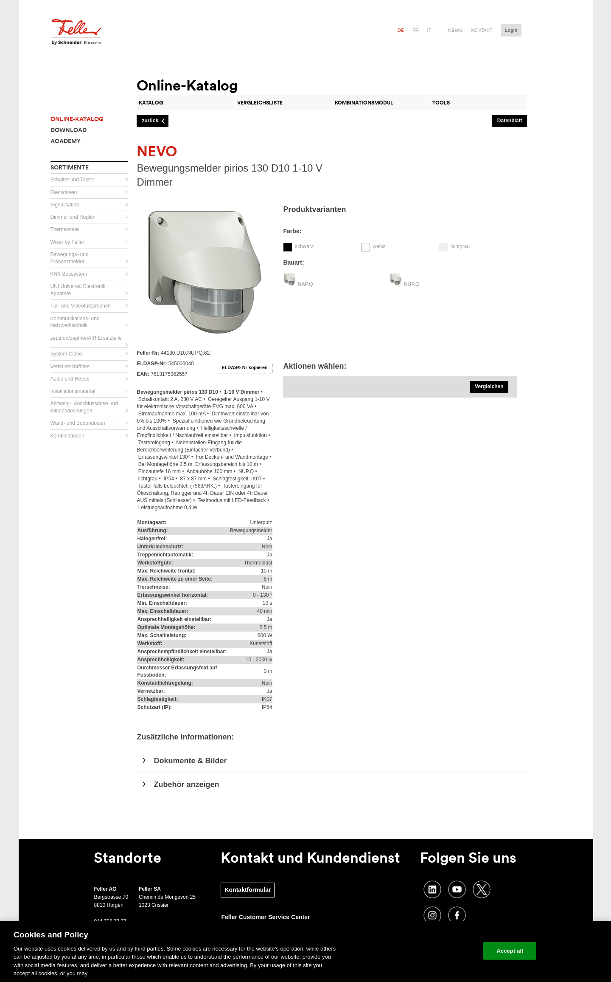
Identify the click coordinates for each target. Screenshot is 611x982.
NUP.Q (411, 284)
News (455, 30)
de (401, 30)
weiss (379, 246)
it (429, 30)
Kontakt (481, 30)
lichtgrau (460, 246)
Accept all (509, 951)
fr (415, 30)
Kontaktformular (247, 889)
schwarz (304, 246)
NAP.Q (305, 284)
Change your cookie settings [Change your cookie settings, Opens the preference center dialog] (437, 951)
